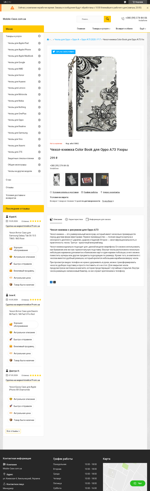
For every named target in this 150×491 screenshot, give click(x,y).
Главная (81, 28)
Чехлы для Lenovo (16, 88)
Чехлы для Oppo (62, 39)
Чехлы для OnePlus (17, 113)
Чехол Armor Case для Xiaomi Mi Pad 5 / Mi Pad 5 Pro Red (23, 312)
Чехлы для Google (16, 62)
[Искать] (107, 19)
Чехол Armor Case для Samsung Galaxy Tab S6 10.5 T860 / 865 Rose (22, 235)
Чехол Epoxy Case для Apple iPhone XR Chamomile (22, 388)
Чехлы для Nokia (16, 101)
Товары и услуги (100, 28)
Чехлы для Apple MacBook (20, 56)
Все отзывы (12, 431)
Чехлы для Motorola (17, 94)
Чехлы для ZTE (15, 152)
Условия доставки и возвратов (15, 196)
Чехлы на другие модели (20, 171)
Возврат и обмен (124, 28)
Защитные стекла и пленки (21, 158)
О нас (8, 180)
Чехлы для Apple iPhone (19, 49)
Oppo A (75, 39)
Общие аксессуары (17, 165)
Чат (138, 483)
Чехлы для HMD (15, 69)
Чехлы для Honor (16, 75)
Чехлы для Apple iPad (18, 43)
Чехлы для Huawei (16, 81)
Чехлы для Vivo (15, 139)
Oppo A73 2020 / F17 (91, 39)
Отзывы (9, 187)
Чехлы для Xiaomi (16, 145)
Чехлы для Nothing (17, 107)
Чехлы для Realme (17, 126)
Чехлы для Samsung (18, 133)
